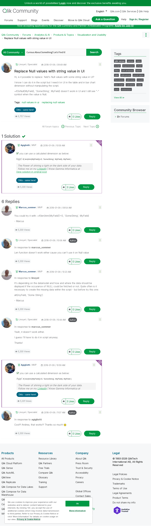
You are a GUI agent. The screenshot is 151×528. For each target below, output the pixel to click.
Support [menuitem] (22, 20)
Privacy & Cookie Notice (126, 481)
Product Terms (120, 500)
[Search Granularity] (13, 54)
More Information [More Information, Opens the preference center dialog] (77, 510)
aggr (139, 87)
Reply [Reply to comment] (86, 189)
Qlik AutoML (7, 474)
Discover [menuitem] (59, 20)
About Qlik (81, 460)
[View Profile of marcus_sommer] (27, 209)
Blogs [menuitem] (34, 20)
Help (123, 19)
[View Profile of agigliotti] (25, 147)
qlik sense (120, 63)
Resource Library (47, 460)
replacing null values (53, 104)
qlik (116, 77)
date (138, 63)
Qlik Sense (7, 470)
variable (130, 87)
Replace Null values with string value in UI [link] (27, 40)
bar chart (119, 87)
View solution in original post (31, 174)
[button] (100, 66)
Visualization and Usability (91, 37)
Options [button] (146, 37)
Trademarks (119, 485)
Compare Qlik (45, 474)
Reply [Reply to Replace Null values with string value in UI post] (92, 118)
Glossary (43, 479)
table (138, 73)
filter (117, 73)
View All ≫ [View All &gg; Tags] (119, 99)
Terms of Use (120, 490)
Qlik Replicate (8, 484)
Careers (80, 484)
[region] (48, 510)
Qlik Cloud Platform (11, 465)
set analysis (127, 73)
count (140, 82)
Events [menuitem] (45, 20)
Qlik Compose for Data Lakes (17, 489)
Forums (26, 37)
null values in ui (30, 104)
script (117, 68)
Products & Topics (63, 37)
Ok (77, 503)
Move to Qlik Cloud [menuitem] (78, 20)
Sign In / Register (139, 19)
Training (42, 484)
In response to (32, 249)
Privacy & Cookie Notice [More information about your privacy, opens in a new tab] (28, 519)
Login (62, 3)
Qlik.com (115, 11)
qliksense (125, 77)
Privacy (79, 479)
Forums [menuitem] (8, 20)
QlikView (6, 479)
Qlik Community (10, 37)
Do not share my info (124, 504)
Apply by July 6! (124, 27)
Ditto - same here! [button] (25, 112)
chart (139, 68)
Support (42, 489)
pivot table (138, 77)
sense (130, 63)
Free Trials (43, 470)
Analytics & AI (42, 37)
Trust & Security (84, 470)
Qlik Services (129, 11)
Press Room (82, 465)
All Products (7, 460)
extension (126, 91)
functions (119, 82)
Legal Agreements (122, 495)
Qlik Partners (45, 465)
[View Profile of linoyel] (22, 66)
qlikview (130, 82)
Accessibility (82, 474)
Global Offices (83, 493)
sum (117, 91)
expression (128, 68)
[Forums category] (115, 119)
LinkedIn (41, 171)
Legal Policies (120, 476)
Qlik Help (144, 11)
